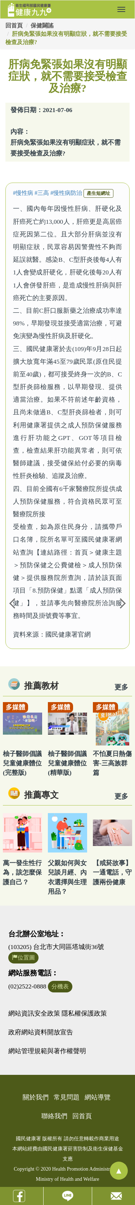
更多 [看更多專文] (121, 796)
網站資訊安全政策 (34, 1013)
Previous (13, 603)
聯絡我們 (54, 1116)
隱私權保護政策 (84, 1013)
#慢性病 (23, 193)
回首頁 (14, 25)
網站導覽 (98, 1097)
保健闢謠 (42, 25)
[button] (121, 9)
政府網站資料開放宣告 (40, 1032)
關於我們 (36, 1097)
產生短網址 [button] (98, 193)
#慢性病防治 (66, 193)
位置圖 (23, 957)
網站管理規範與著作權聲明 (47, 1051)
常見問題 (67, 1097)
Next (122, 603)
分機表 (60, 986)
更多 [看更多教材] (121, 687)
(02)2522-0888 (27, 986)
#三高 (42, 193)
